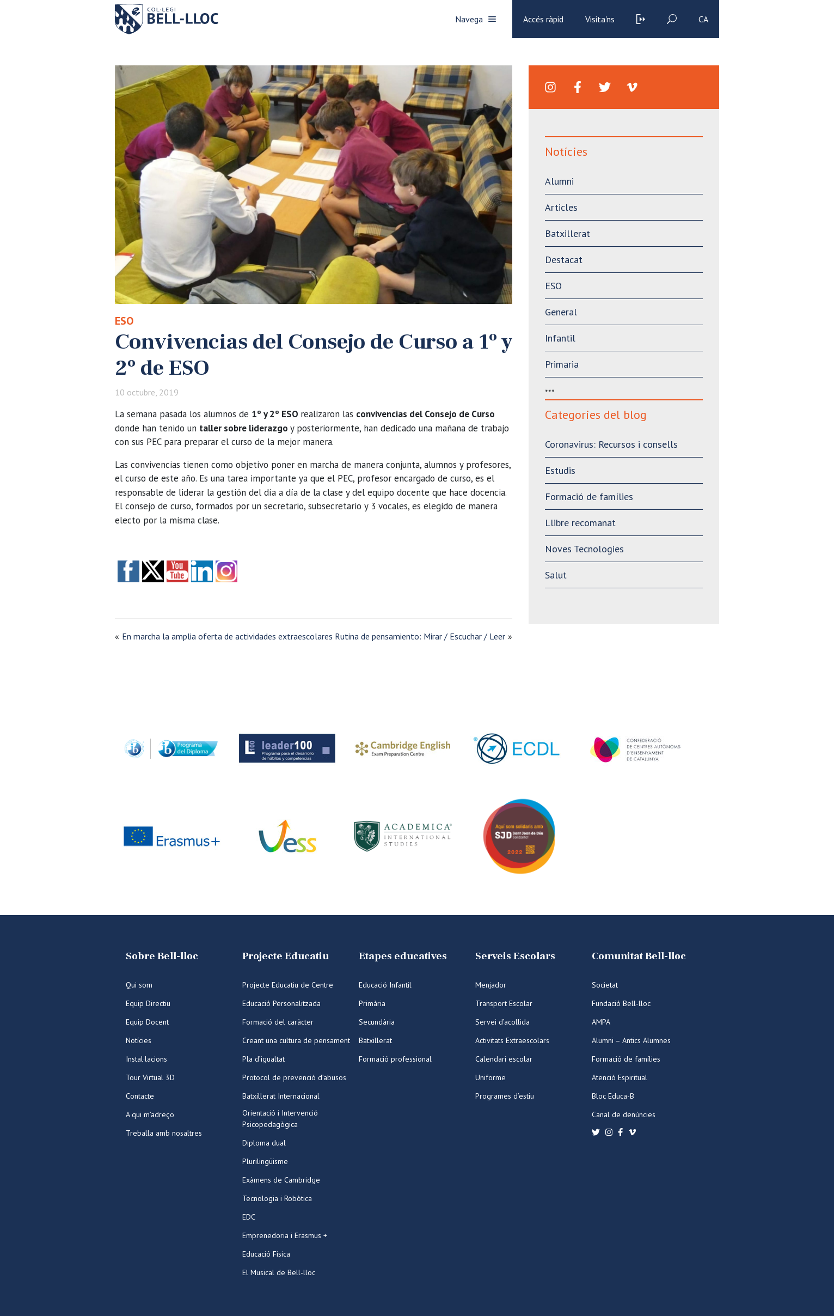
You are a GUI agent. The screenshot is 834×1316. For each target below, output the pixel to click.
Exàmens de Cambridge (281, 1180)
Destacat (563, 259)
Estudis (560, 470)
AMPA (601, 1022)
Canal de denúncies (623, 1114)
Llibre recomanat (580, 522)
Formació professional (395, 1059)
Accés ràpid (543, 19)
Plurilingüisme (265, 1161)
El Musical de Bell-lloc (278, 1272)
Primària (372, 1003)
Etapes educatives (403, 956)
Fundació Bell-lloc (621, 1003)
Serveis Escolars (515, 956)
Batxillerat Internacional (281, 1096)
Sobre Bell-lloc (162, 956)
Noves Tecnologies (584, 549)
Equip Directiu (148, 1003)
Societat (605, 985)
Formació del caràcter (278, 1022)
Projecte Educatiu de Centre (287, 985)
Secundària (377, 1022)
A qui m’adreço (150, 1114)
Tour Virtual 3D (150, 1077)
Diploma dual (264, 1143)
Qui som (139, 985)
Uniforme (490, 1077)
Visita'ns (600, 19)
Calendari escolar (503, 1059)
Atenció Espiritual (619, 1077)
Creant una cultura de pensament (296, 1040)
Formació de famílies (589, 496)
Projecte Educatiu (285, 956)
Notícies (138, 1040)
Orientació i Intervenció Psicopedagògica (280, 1118)
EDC (248, 1217)
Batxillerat (567, 233)
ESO (124, 321)
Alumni (559, 181)
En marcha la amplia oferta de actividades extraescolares (227, 636)
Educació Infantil (385, 985)
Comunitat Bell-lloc (639, 956)
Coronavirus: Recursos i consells (611, 444)
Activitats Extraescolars (512, 1040)
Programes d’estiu (504, 1096)
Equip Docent (147, 1022)
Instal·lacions (146, 1059)
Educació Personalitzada (281, 1003)
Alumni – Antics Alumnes (631, 1040)
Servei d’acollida (502, 1022)
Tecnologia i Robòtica (277, 1198)
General (561, 312)
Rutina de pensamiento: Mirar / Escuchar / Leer (420, 636)
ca (703, 19)
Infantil (560, 338)
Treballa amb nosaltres (164, 1133)
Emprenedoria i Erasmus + (284, 1235)
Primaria (562, 364)
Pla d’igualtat (263, 1059)
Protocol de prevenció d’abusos (294, 1077)
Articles (561, 207)
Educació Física (266, 1254)
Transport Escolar (503, 1003)
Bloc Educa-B (613, 1096)
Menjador (490, 985)
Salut (556, 575)
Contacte (140, 1096)
